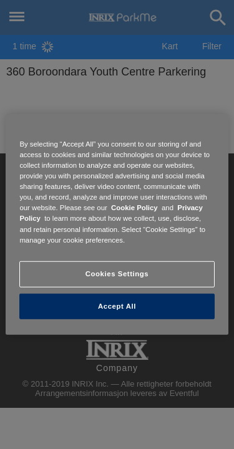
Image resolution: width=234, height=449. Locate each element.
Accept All (117, 305)
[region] (117, 224)
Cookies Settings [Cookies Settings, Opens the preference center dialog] (117, 273)
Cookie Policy (134, 207)
